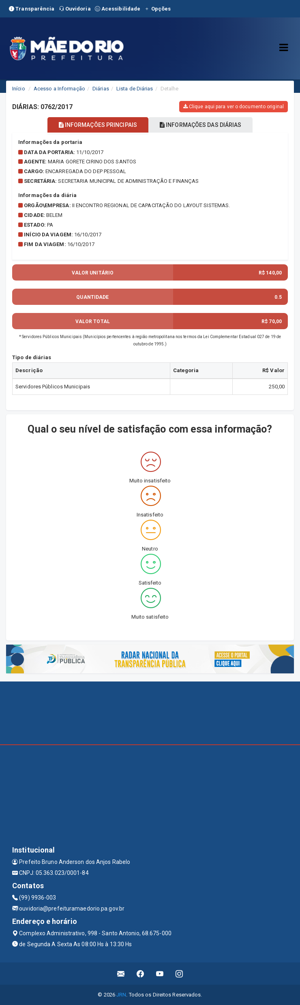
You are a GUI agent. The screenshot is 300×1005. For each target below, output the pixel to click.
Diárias (100, 89)
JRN (121, 995)
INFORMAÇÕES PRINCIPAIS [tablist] (98, 125)
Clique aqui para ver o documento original (233, 106)
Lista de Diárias (134, 89)
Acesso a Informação (59, 89)
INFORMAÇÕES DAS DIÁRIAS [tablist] (201, 125)
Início (18, 89)
